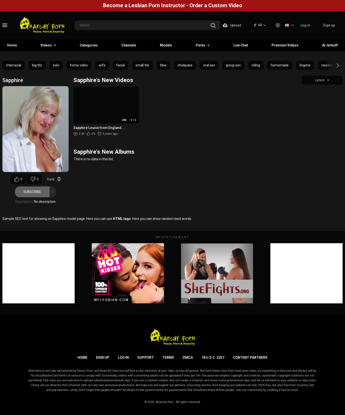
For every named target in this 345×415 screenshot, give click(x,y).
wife (102, 65)
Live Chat (240, 45)
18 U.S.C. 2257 (213, 357)
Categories (89, 45)
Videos (46, 45)
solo (56, 65)
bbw (163, 65)
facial (120, 65)
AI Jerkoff (330, 45)
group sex (233, 65)
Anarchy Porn (165, 402)
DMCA (188, 357)
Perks (200, 45)
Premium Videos (285, 45)
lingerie (305, 65)
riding (256, 65)
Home (12, 45)
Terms (168, 357)
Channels (128, 45)
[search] (213, 26)
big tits (37, 65)
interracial (13, 65)
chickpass (184, 65)
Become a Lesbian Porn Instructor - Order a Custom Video (172, 5)
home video (79, 65)
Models (166, 45)
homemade (280, 65)
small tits (142, 65)
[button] (334, 65)
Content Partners (250, 357)
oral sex (209, 65)
